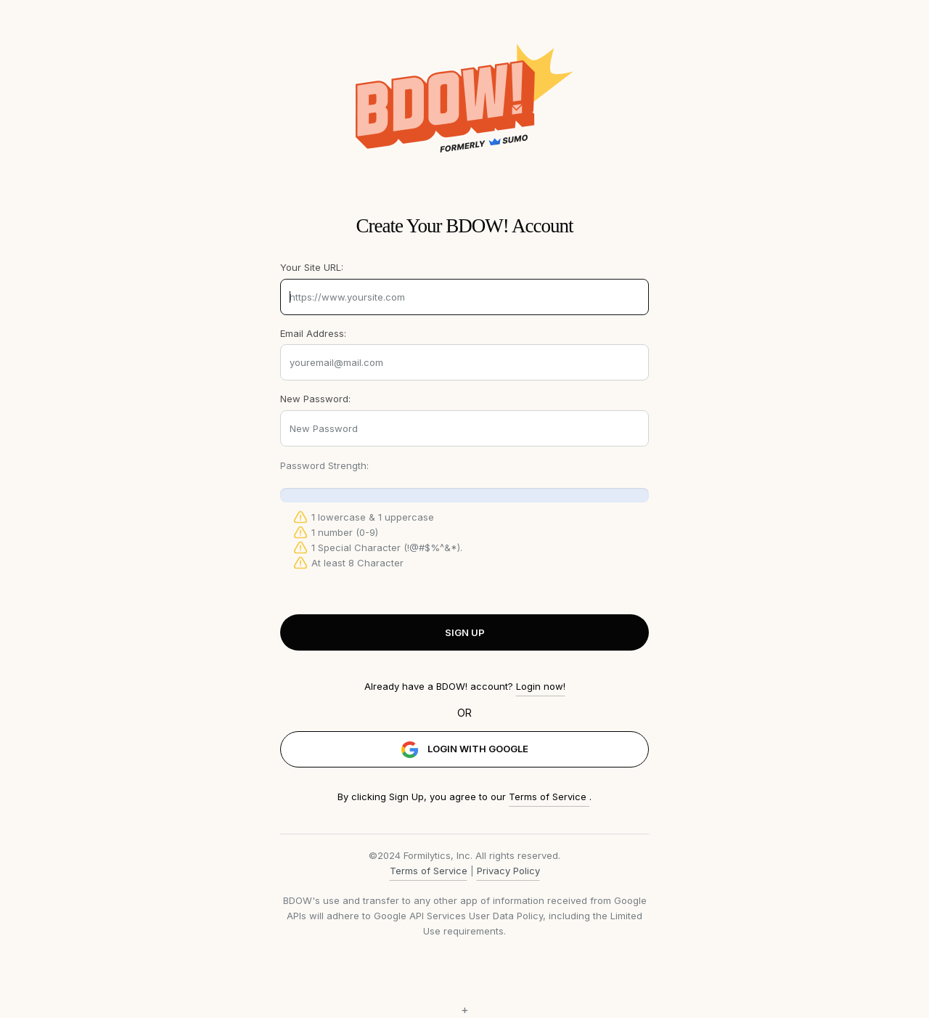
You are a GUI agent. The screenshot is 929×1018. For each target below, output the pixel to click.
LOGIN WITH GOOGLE (464, 749)
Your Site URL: (311, 267)
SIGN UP (465, 632)
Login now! (540, 686)
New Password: (315, 398)
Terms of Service (549, 796)
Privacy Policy (508, 870)
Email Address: (313, 333)
